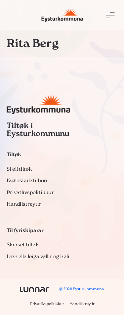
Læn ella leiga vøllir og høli (38, 257)
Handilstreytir (24, 204)
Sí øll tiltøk (19, 169)
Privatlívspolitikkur (30, 192)
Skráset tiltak (23, 245)
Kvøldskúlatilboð (27, 181)
